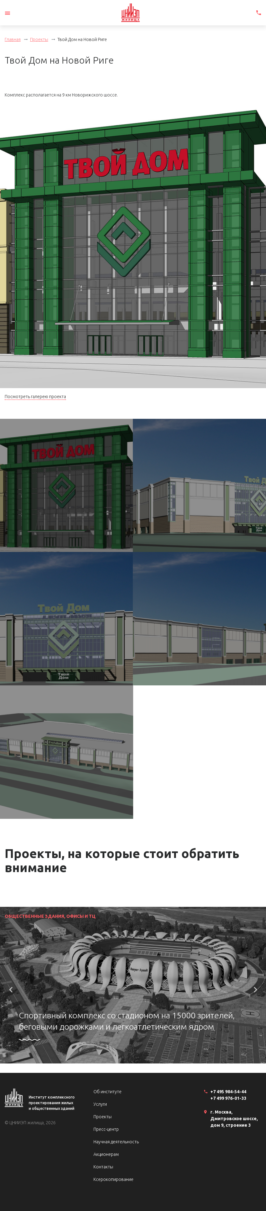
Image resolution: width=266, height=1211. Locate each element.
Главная (13, 39)
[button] (10, 990)
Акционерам (106, 1154)
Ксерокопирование (113, 1179)
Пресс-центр (106, 1129)
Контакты (103, 1166)
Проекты (39, 39)
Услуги (100, 1104)
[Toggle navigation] (7, 13)
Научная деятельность (116, 1141)
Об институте (107, 1091)
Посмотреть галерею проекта (35, 396)
